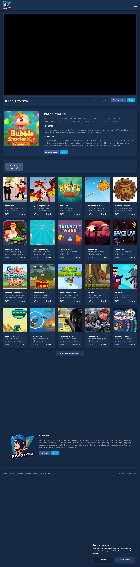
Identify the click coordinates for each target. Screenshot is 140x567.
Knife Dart (64, 206)
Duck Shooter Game (68, 293)
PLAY (7, 214)
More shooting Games (70, 354)
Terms (5, 474)
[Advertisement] (70, 392)
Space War (119, 249)
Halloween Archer (95, 206)
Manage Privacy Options (41, 474)
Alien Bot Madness (12, 336)
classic (101, 119)
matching (82, 119)
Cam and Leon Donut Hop (15, 293)
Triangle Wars (66, 249)
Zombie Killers (93, 336)
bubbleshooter (50, 121)
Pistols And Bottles (40, 249)
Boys (23, 345)
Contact (27, 474)
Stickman (76, 345)
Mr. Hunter (92, 293)
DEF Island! (37, 336)
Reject (103, 559)
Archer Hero (92, 249)
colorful (96, 121)
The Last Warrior (39, 293)
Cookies (20, 474)
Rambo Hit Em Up (12, 249)
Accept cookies (124, 559)
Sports (105, 258)
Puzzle (46, 119)
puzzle (73, 119)
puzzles (105, 121)
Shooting (56, 119)
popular (86, 121)
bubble (65, 119)
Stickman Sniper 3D (68, 336)
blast (124, 119)
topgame (116, 119)
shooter (92, 119)
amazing (114, 121)
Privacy (12, 474)
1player (62, 121)
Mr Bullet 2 (119, 293)
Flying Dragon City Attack (43, 206)
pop (69, 121)
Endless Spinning (122, 336)
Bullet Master (10, 206)
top (108, 119)
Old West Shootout (122, 206)
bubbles (76, 121)
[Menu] (135, 5)
